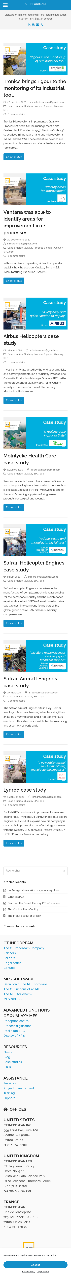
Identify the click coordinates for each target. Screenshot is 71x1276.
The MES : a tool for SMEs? (24, 915)
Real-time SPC (14, 1031)
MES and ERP (13, 999)
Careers (9, 958)
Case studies (15, 106)
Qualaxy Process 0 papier (38, 106)
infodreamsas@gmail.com (49, 102)
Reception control (16, 1021)
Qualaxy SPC (31, 473)
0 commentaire (16, 114)
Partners (9, 953)
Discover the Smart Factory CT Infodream (33, 903)
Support (9, 1098)
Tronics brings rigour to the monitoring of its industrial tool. (34, 88)
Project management (18, 1088)
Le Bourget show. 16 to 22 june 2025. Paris (33, 890)
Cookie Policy (28, 1272)
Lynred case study (24, 790)
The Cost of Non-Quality (22, 909)
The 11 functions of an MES (22, 989)
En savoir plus (14, 156)
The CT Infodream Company (23, 948)
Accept (35, 1264)
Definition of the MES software (25, 984)
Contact (9, 967)
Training (9, 1093)
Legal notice (43, 1272)
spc (11, 251)
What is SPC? (15, 896)
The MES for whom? (17, 994)
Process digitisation (17, 1026)
